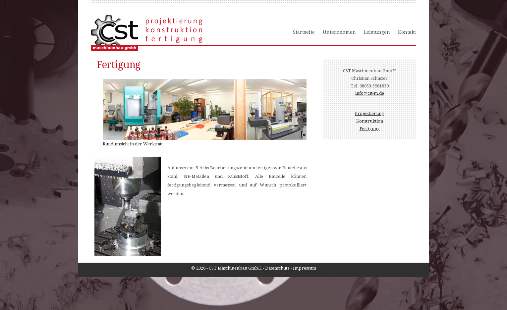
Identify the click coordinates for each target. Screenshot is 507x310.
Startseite (304, 32)
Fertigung (370, 128)
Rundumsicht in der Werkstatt (133, 143)
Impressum (304, 268)
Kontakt (407, 32)
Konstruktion (369, 121)
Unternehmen (339, 32)
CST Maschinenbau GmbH (235, 268)
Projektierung (369, 113)
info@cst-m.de (369, 93)
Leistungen (377, 32)
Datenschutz (277, 268)
